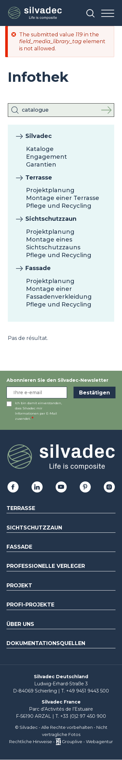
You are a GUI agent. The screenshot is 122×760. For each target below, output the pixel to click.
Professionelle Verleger (46, 566)
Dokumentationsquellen (46, 643)
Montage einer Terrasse (62, 198)
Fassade (38, 268)
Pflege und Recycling (58, 205)
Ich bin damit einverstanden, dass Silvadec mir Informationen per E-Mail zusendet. (38, 411)
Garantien (41, 164)
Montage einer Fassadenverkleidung (59, 292)
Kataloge (40, 149)
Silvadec (38, 136)
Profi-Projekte (30, 605)
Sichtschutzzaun (50, 218)
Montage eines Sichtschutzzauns (53, 243)
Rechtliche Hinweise (30, 741)
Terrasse (38, 177)
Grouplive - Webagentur (87, 741)
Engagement (46, 156)
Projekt (19, 585)
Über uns (20, 624)
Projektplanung (50, 190)
